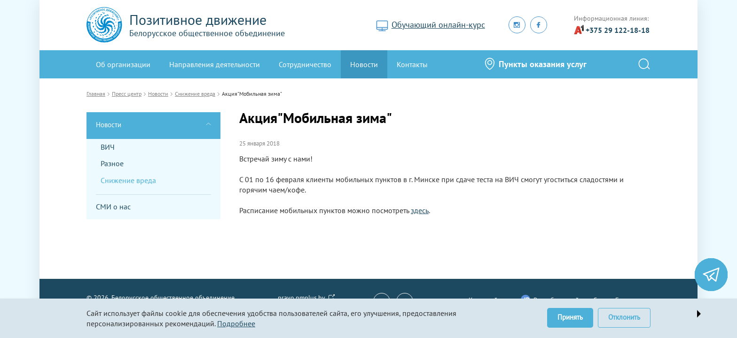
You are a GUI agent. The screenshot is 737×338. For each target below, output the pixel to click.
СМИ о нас (113, 206)
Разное (112, 163)
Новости (364, 64)
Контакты (412, 64)
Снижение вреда (128, 180)
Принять (570, 317)
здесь (420, 210)
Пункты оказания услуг (543, 64)
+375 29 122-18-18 (618, 30)
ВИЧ (108, 147)
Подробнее (236, 323)
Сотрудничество (305, 64)
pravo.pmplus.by (301, 297)
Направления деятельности (214, 64)
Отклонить (624, 317)
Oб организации (123, 64)
